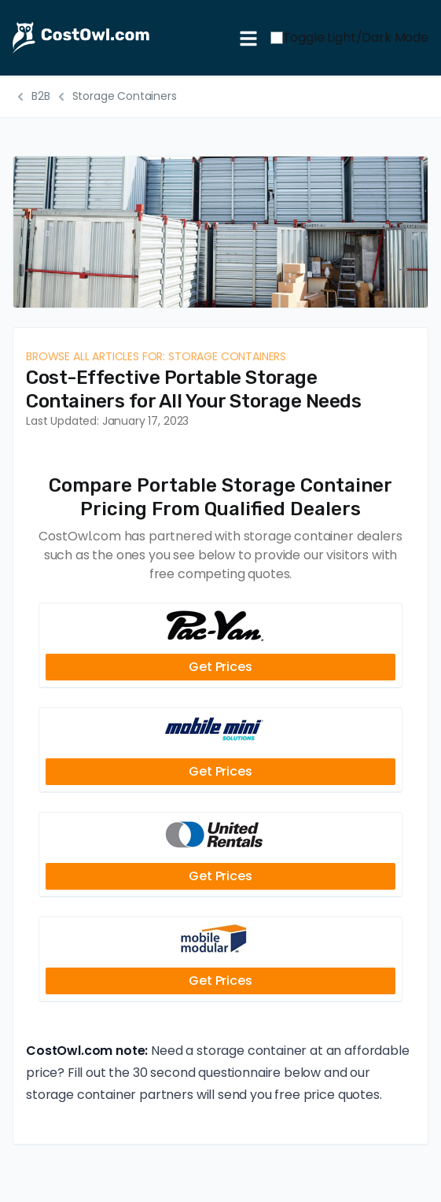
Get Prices (220, 667)
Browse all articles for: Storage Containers (156, 356)
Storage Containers (124, 96)
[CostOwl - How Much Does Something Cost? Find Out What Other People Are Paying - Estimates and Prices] (119, 37)
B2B (40, 96)
